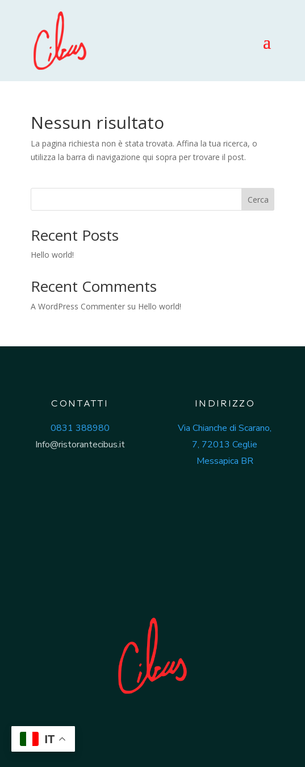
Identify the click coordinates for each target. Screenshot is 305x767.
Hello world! (52, 254)
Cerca (258, 199)
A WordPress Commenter (78, 306)
